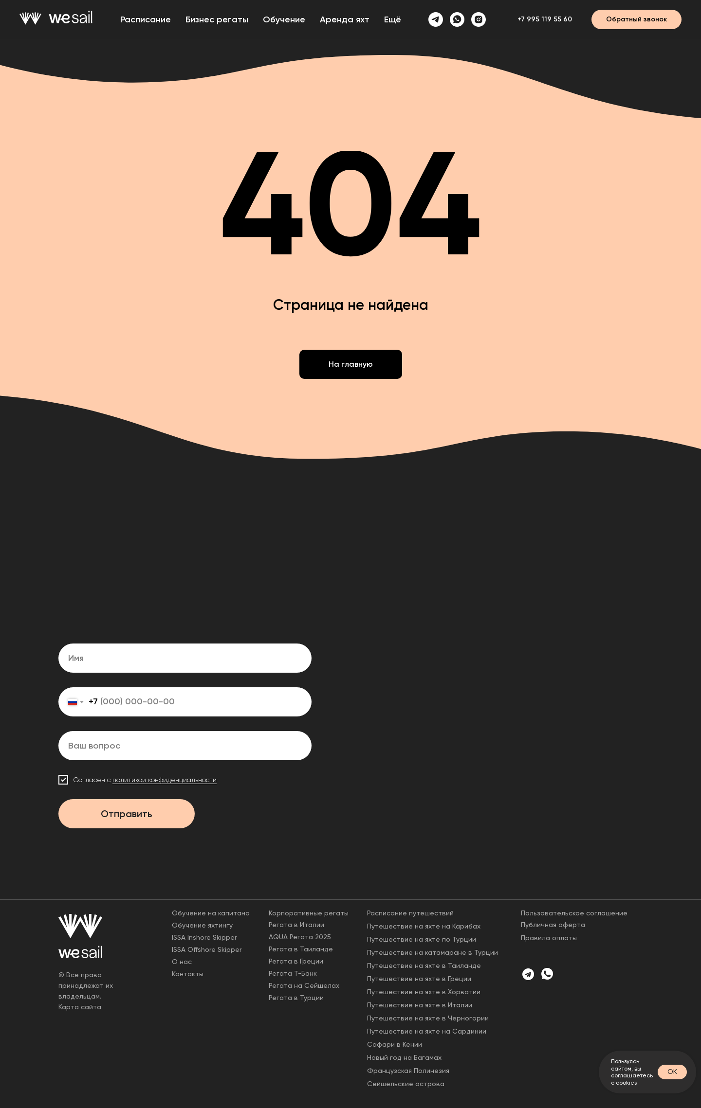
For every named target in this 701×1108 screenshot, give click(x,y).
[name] (185, 658)
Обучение (284, 19)
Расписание (145, 19)
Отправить (126, 814)
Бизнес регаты (216, 19)
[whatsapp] (457, 19)
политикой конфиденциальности (164, 780)
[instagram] (478, 19)
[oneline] (185, 745)
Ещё (392, 19)
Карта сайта (79, 1007)
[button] (636, 19)
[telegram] (435, 19)
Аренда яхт (344, 19)
